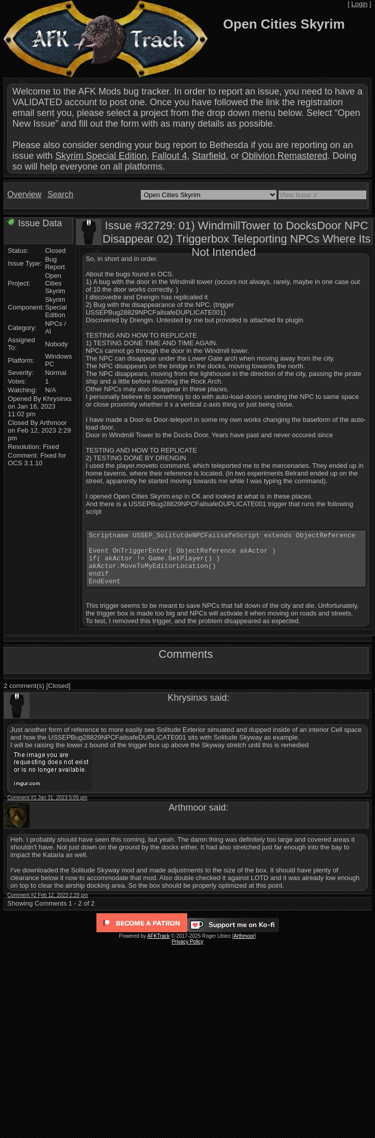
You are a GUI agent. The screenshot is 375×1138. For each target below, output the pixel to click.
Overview (24, 194)
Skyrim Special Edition (100, 156)
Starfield (209, 156)
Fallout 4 (169, 156)
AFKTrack (158, 947)
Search (60, 194)
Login (360, 4)
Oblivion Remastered (285, 156)
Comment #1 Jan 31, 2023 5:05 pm (47, 808)
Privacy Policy (187, 952)
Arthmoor (244, 947)
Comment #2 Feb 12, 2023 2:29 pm (47, 906)
